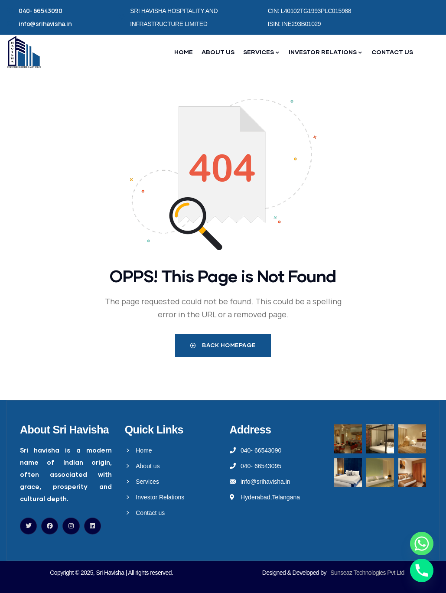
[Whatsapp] (421, 543)
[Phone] (421, 570)
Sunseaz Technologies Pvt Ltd (367, 572)
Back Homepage (223, 345)
